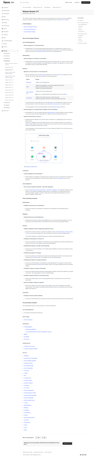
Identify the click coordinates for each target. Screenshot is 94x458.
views (27, 233)
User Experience (81, 31)
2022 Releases (11, 102)
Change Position (51, 112)
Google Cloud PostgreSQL (30, 395)
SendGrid (26, 420)
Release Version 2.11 (9, 87)
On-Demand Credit (40, 51)
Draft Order (28, 82)
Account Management (82, 24)
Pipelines (80, 37)
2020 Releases (11, 107)
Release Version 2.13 (9, 82)
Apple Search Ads (28, 363)
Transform (80, 29)
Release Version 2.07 (9, 97)
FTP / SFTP (26, 387)
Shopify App (43, 74)
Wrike (25, 429)
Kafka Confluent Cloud (29, 400)
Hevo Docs (62, 19)
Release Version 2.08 (9, 94)
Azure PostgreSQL (28, 368)
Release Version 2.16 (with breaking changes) (10, 73)
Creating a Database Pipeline (31, 348)
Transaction (29, 98)
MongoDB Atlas (27, 405)
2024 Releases (11, 58)
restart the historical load (53, 104)
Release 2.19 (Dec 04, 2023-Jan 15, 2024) (11, 64)
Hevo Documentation (27, 7)
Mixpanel (26, 407)
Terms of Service (48, 452)
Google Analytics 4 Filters (30, 392)
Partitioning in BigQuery (30, 329)
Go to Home (69, 2)
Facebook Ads (27, 378)
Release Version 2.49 (37, 7)
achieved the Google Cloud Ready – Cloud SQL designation (43, 189)
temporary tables (69, 231)
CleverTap (26, 370)
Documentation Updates (82, 43)
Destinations (80, 26)
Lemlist (26, 402)
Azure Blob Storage (28, 365)
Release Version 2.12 (9, 84)
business (39, 264)
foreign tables (61, 231)
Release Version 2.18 (9, 67)
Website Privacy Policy (27, 452)
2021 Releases (11, 105)
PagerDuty (26, 410)
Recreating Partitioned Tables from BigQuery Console (39, 331)
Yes (37, 437)
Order (27, 86)
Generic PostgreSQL (29, 390)
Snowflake (26, 336)
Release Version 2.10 (9, 89)
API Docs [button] (76, 2)
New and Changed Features (83, 22)
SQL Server (26, 339)
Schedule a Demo (85, 2)
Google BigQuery (28, 326)
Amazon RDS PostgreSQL (30, 360)
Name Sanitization (28, 319)
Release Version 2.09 (9, 92)
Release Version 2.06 (9, 100)
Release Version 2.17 (9, 69)
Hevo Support (59, 178)
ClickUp (26, 373)
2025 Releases (11, 56)
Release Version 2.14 (9, 79)
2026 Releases (11, 53)
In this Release (80, 20)
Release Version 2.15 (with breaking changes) (10, 77)
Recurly (26, 415)
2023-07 (59, 74)
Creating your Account (29, 346)
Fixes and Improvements (82, 33)
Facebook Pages (28, 380)
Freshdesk (26, 385)
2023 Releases (11, 61)
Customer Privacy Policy (38, 452)
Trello (25, 427)
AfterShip (26, 355)
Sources (79, 39)
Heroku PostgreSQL (28, 397)
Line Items (35, 257)
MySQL (25, 334)
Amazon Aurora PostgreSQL (30, 358)
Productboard (27, 412)
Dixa (25, 375)
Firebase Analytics (28, 383)
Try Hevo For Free (67, 443)
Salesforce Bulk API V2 (31, 166)
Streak (25, 425)
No (43, 437)
